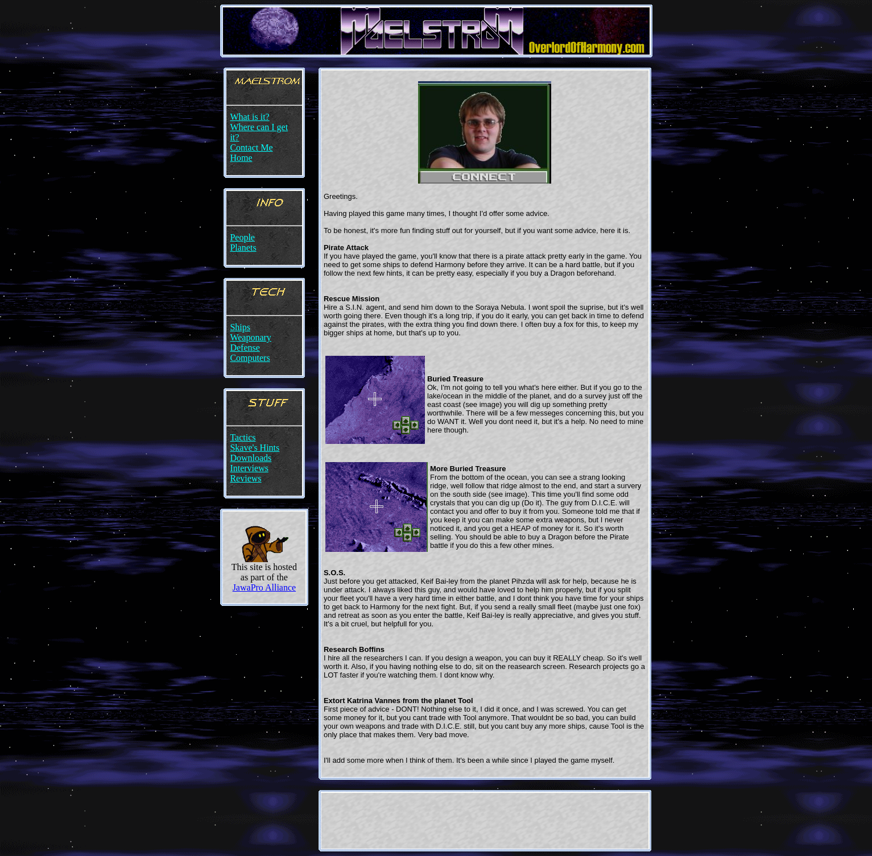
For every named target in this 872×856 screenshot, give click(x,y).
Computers (250, 358)
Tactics (242, 437)
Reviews (245, 478)
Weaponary (250, 337)
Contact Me (251, 147)
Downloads (250, 458)
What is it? (249, 117)
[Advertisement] (485, 821)
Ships (240, 327)
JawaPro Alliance (264, 587)
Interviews (249, 468)
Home (241, 158)
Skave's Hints (254, 447)
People (242, 237)
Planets (243, 247)
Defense (244, 347)
